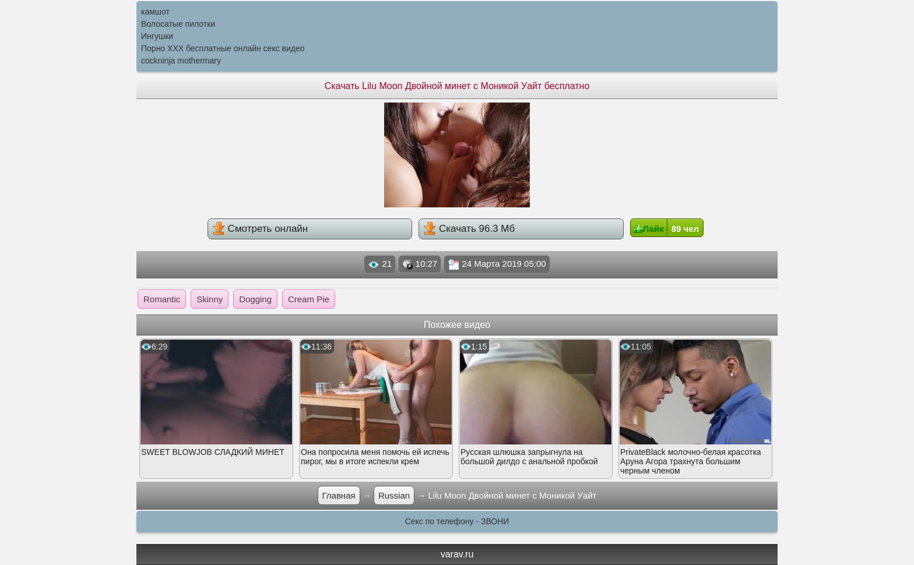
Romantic (161, 299)
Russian (394, 495)
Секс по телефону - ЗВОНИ (457, 521)
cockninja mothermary (181, 60)
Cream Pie (308, 299)
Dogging (255, 299)
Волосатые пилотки (178, 24)
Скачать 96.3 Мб (469, 228)
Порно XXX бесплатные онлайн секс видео (223, 48)
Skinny (209, 299)
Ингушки (157, 36)
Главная (339, 495)
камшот (155, 11)
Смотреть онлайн (260, 228)
